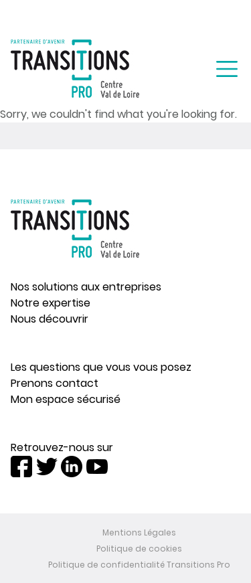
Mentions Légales (139, 532)
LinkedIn (71, 466)
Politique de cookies (139, 548)
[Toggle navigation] (227, 69)
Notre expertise (50, 303)
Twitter (47, 466)
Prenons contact (54, 383)
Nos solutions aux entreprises (86, 287)
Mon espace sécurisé (65, 399)
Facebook (21, 466)
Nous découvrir (49, 319)
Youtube (97, 466)
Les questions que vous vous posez (101, 367)
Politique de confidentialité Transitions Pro (139, 564)
